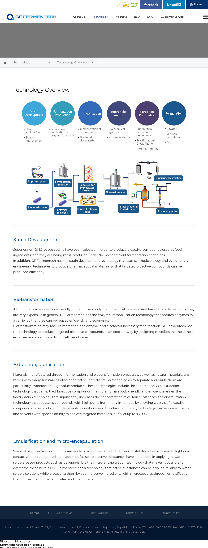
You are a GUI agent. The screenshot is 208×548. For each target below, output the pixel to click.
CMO (150, 16)
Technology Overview (72, 62)
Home (5, 63)
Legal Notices (99, 513)
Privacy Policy (170, 513)
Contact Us (64, 513)
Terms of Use (134, 513)
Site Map (34, 513)
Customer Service (172, 16)
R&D (137, 16)
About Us (79, 16)
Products (121, 16)
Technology (99, 16)
